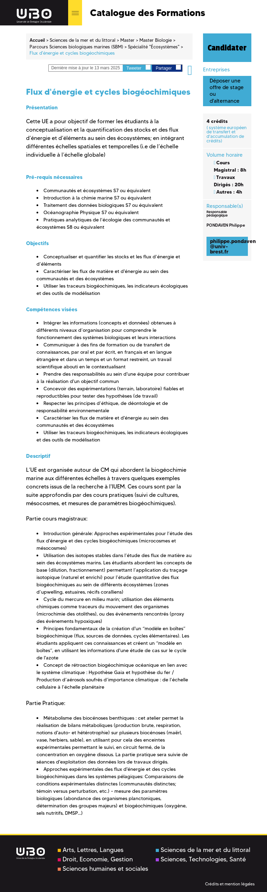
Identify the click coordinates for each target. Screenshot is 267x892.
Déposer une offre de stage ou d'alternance (227, 91)
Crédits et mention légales (229, 883)
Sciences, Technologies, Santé (201, 859)
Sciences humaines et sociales (103, 869)
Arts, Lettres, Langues (90, 850)
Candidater (227, 47)
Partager (168, 68)
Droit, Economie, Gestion (95, 859)
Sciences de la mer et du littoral (203, 850)
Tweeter (139, 68)
